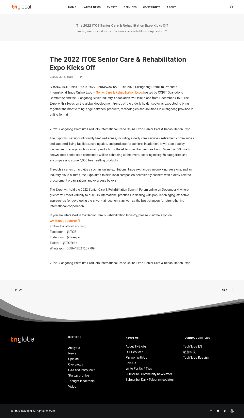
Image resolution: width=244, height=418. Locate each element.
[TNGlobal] (21, 8)
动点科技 (189, 352)
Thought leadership (81, 381)
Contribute (151, 8)
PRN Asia (92, 31)
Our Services (134, 352)
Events (112, 8)
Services (130, 8)
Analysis (74, 348)
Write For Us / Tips (139, 368)
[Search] (232, 8)
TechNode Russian (196, 357)
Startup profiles (78, 375)
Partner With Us (136, 357)
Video (72, 386)
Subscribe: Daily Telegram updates (150, 379)
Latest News (91, 8)
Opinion (73, 359)
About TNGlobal (136, 346)
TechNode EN (192, 346)
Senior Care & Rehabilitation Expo (119, 92)
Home (72, 8)
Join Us (131, 363)
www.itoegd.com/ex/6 (65, 221)
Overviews (75, 364)
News (72, 353)
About (171, 8)
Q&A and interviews (81, 370)
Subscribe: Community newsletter (149, 374)
